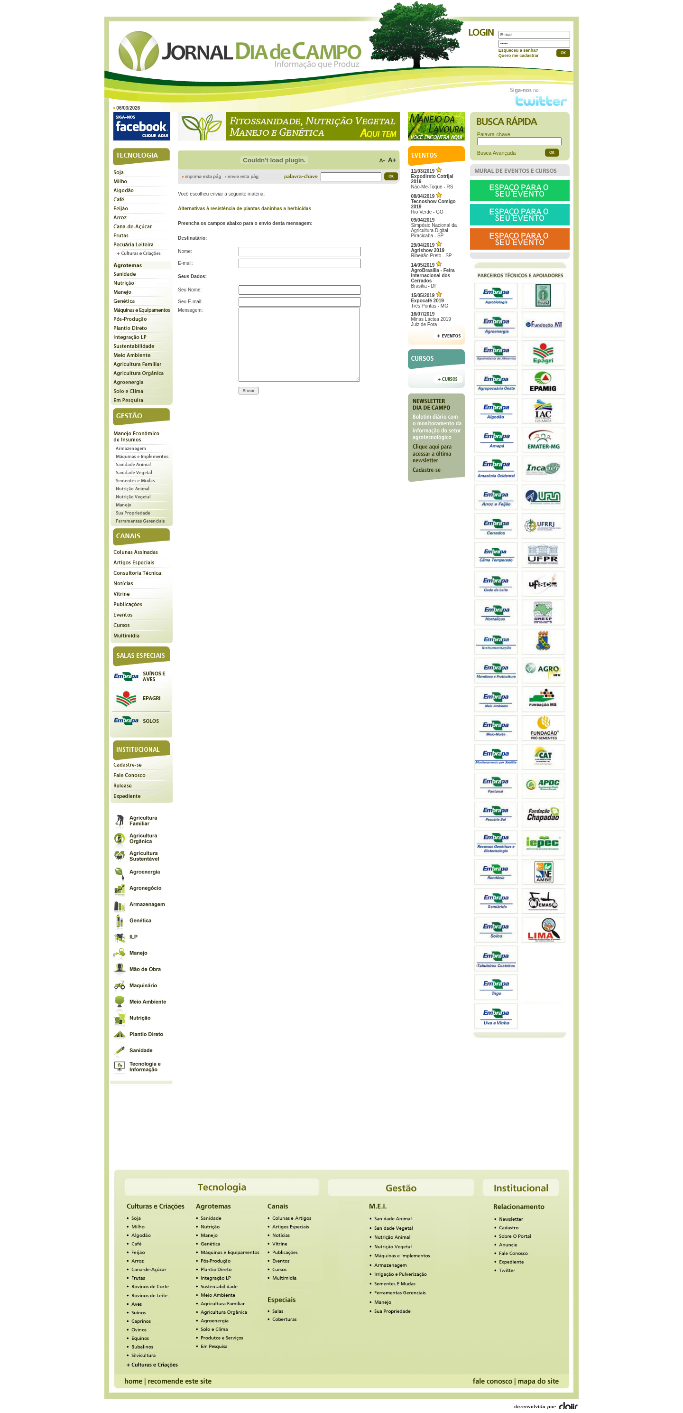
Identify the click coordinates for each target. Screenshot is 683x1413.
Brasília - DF (432, 275)
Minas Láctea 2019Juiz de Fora (431, 319)
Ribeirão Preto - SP (431, 250)
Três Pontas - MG (429, 301)
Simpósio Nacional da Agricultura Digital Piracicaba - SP (434, 227)
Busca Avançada (496, 153)
